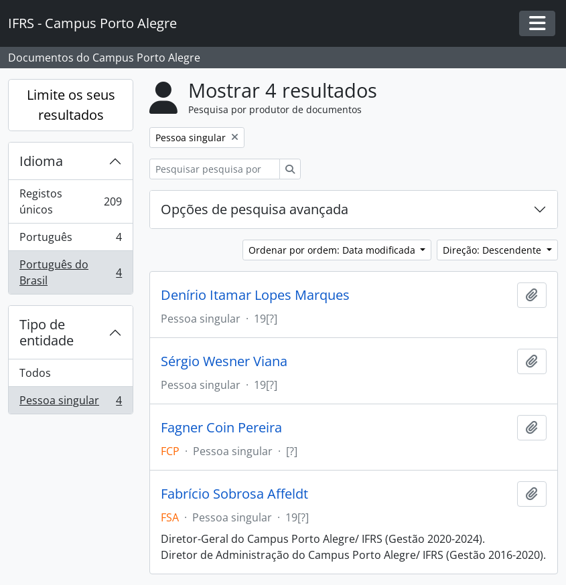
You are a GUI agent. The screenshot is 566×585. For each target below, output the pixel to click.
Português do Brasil (70, 272)
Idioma (41, 161)
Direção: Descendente (493, 250)
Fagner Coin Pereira (221, 428)
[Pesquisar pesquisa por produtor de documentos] (214, 169)
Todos (35, 372)
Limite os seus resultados (71, 105)
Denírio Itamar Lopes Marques (255, 295)
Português (70, 240)
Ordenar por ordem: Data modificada (333, 250)
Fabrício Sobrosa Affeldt (234, 494)
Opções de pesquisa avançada (254, 209)
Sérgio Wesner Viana (224, 361)
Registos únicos (70, 201)
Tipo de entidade (46, 332)
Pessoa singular (70, 403)
